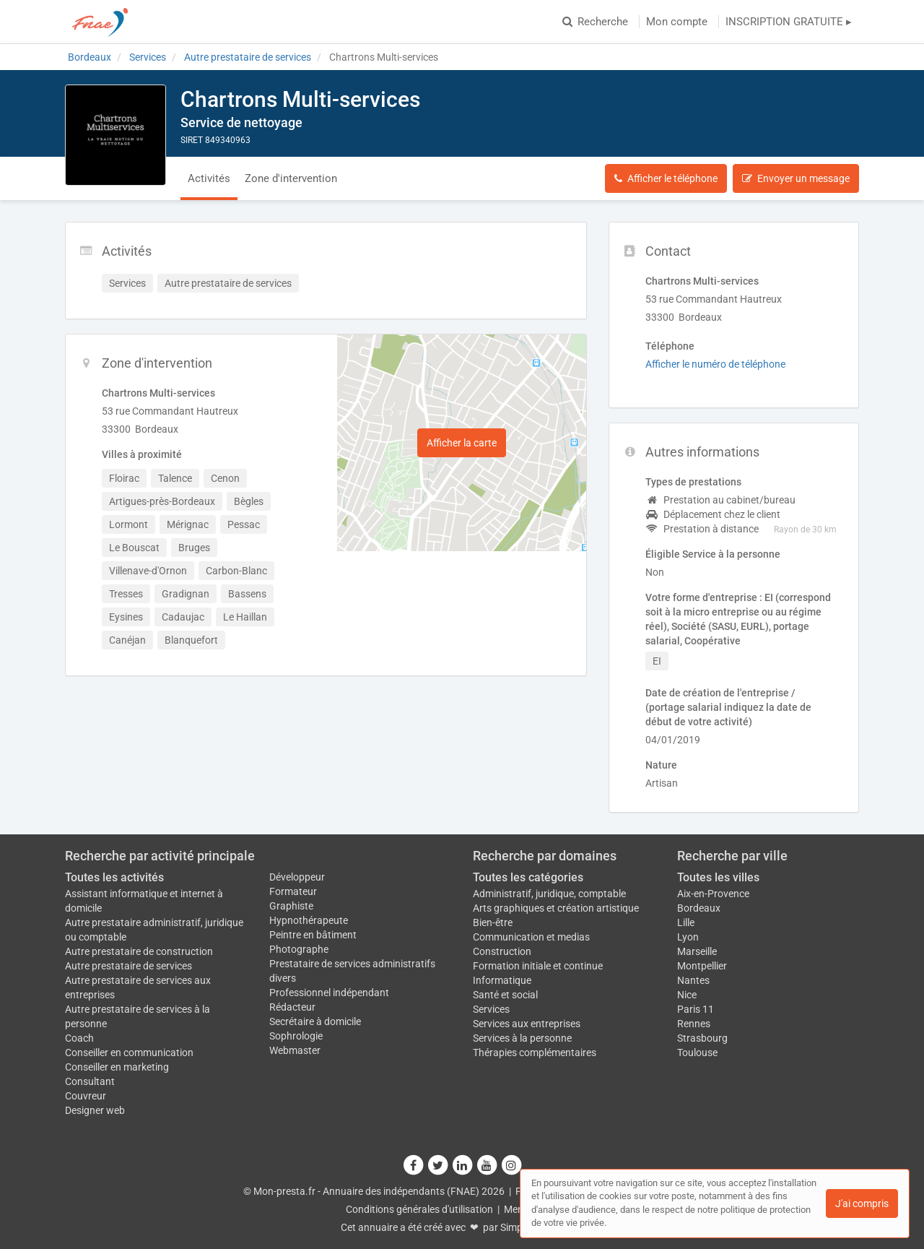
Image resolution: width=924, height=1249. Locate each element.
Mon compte (676, 21)
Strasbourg (702, 1038)
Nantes (693, 980)
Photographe (298, 949)
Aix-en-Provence (713, 893)
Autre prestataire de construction (139, 951)
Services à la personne (522, 1038)
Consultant (90, 1081)
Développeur (297, 877)
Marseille (697, 951)
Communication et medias (531, 937)
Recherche (595, 21)
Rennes (693, 1023)
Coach (79, 1038)
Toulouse (697, 1052)
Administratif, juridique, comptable (549, 893)
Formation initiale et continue (538, 966)
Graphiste (291, 906)
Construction (502, 951)
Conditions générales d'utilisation (419, 1209)
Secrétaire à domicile (315, 1021)
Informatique (502, 980)
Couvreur (85, 1096)
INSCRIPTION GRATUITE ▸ (788, 21)
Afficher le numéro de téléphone (715, 364)
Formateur (293, 891)
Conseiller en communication (129, 1052)
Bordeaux (698, 908)
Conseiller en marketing (117, 1067)
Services (491, 1009)
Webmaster (295, 1050)
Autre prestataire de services (128, 966)
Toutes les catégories (528, 877)
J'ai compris (862, 1203)
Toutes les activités (114, 877)
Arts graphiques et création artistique (556, 908)
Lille (685, 922)
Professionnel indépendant (329, 992)
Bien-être (493, 922)
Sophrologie (296, 1036)
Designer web (95, 1110)
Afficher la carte (462, 443)
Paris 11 (695, 1009)
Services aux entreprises (526, 1023)
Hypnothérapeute (308, 920)
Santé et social (505, 995)
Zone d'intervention (291, 178)
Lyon (688, 937)
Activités (209, 178)
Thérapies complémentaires (534, 1052)
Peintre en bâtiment (313, 935)
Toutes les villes (718, 877)
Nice (687, 995)
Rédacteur (292, 1007)
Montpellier (702, 966)
